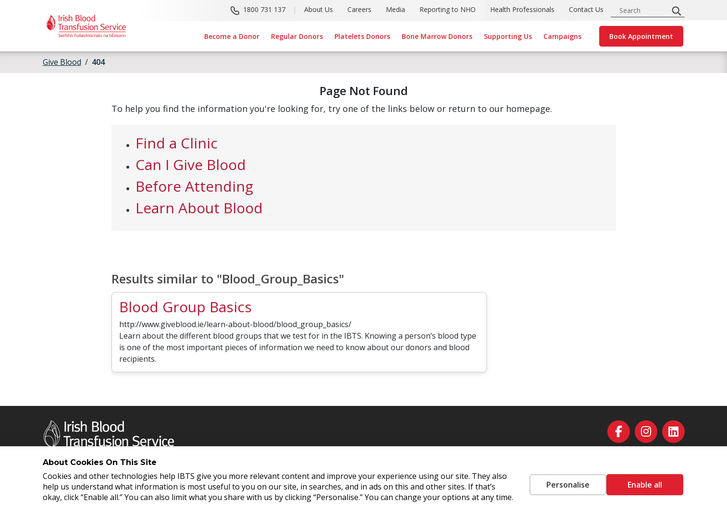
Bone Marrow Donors (437, 36)
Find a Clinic (177, 143)
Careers (359, 9)
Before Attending (194, 186)
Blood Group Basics (185, 307)
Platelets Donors (362, 36)
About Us (318, 9)
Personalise (553, 479)
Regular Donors (297, 36)
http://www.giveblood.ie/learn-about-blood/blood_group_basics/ (235, 324)
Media (395, 9)
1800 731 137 (264, 9)
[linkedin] (673, 431)
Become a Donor (231, 36)
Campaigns (562, 36)
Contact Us (586, 9)
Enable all (645, 479)
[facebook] (618, 431)
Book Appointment (641, 36)
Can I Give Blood (191, 164)
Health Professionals (522, 9)
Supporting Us (508, 36)
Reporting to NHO (447, 9)
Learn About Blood (199, 208)
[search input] (642, 10)
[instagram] (646, 431)
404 (98, 62)
